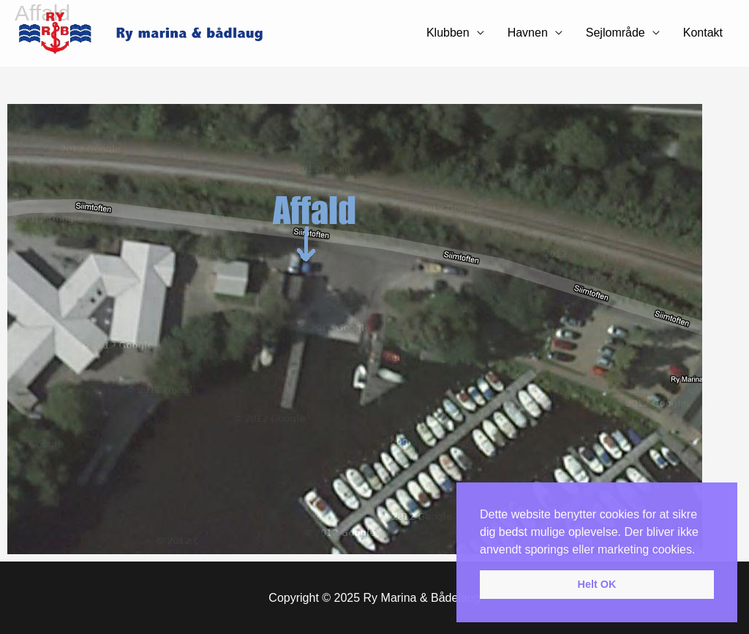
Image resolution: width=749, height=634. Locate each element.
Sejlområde (615, 32)
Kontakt (703, 32)
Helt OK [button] (597, 584)
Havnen (528, 32)
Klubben (448, 32)
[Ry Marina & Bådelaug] (150, 32)
